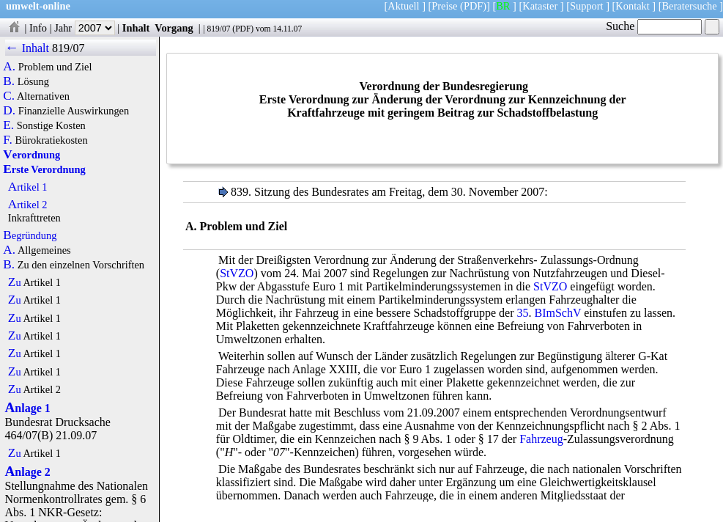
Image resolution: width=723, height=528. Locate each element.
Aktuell (403, 6)
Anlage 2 (28, 472)
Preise (444, 6)
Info (38, 28)
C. (9, 96)
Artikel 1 (28, 187)
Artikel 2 (28, 204)
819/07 (218, 28)
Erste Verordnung (44, 169)
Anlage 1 (28, 408)
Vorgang (174, 28)
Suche (654, 26)
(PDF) (473, 6)
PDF (243, 28)
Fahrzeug (541, 439)
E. (8, 125)
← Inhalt (27, 48)
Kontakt (632, 6)
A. (9, 67)
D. (9, 111)
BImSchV (558, 313)
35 (523, 313)
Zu (14, 282)
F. (7, 140)
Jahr (84, 28)
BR (503, 6)
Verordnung (31, 155)
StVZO (236, 273)
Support (587, 6)
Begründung (29, 235)
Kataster (539, 6)
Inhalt (136, 28)
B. (9, 81)
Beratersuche (689, 6)
